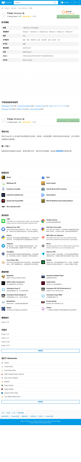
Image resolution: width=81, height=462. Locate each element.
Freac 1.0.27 (5, 345)
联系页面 (59, 151)
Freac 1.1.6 (5, 322)
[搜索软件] (55, 2)
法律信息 (33, 416)
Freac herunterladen (24, 106)
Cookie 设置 (49, 416)
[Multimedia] (13, 8)
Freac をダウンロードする (57, 106)
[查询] (36, 2)
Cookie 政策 (15, 416)
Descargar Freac (6, 109)
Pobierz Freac (21, 109)
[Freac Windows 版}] (22, 8)
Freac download (35, 109)
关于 (2, 413)
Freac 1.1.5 (5, 334)
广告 (13, 413)
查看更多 (40, 350)
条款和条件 (5, 416)
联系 (8, 413)
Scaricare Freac (40, 106)
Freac (15, 13)
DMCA (41, 416)
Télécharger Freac (7, 106)
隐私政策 (25, 416)
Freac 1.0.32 (5, 342)
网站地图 (21, 413)
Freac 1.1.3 (5, 338)
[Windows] (7, 8)
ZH (76, 2)
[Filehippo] (6, 2)
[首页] (2, 8)
